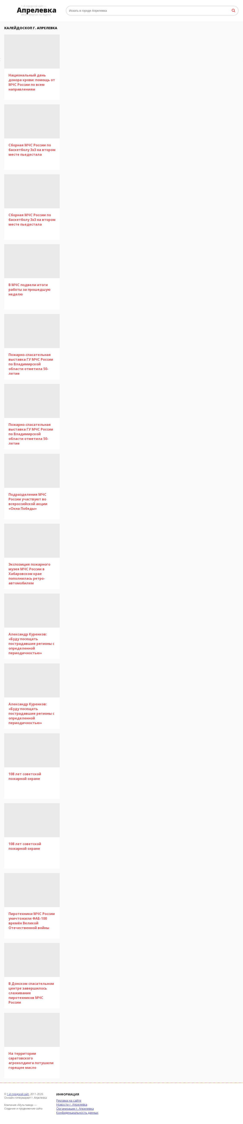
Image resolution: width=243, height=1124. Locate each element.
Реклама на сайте (68, 1100)
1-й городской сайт (18, 1094)
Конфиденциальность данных (77, 1113)
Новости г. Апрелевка (71, 1104)
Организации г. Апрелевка (75, 1109)
